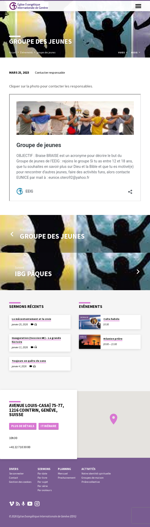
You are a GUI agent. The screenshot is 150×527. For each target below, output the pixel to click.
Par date (42, 473)
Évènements (26, 52)
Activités (89, 469)
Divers (13, 469)
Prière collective (91, 482)
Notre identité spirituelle (96, 473)
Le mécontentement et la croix (31, 319)
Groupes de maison (93, 477)
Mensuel (63, 473)
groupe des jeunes (46, 52)
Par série (43, 486)
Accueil (12, 52)
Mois (136, 52)
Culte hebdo (111, 319)
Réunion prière (112, 338)
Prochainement (67, 477)
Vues (123, 52)
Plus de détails (22, 426)
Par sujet (43, 482)
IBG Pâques (33, 273)
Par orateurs (45, 490)
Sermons (44, 469)
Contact (13, 477)
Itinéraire (48, 426)
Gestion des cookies (20, 482)
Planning (64, 469)
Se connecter (16, 473)
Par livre (42, 477)
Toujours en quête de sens (29, 361)
